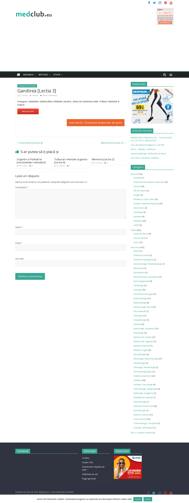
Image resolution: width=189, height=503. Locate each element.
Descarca (28, 74)
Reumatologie (140, 401)
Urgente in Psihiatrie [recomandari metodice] (31, 161)
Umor (136, 242)
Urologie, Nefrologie (143, 427)
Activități (137, 177)
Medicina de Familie (142, 337)
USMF (136, 225)
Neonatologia (140, 354)
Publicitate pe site (90, 474)
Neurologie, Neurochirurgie (146, 358)
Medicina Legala (141, 350)
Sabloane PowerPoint (143, 406)
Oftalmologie (139, 363)
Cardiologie (139, 285)
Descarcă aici (28, 111)
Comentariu (21, 187)
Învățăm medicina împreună (146, 203)
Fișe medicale (140, 311)
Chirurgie (137, 289)
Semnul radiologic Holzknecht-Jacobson (148, 153)
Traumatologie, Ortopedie (145, 423)
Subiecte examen (141, 414)
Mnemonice (139, 208)
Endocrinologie (140, 298)
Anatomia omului (141, 255)
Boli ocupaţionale (141, 281)
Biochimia (138, 268)
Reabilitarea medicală (143, 397)
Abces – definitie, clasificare (143, 149)
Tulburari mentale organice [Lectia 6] (70, 161)
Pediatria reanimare (142, 376)
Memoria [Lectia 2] (114, 142)
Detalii (147, 499)
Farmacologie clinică (143, 307)
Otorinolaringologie (142, 371)
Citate (56, 74)
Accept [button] (138, 499)
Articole (43, 74)
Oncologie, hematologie (144, 367)
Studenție (138, 220)
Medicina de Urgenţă (143, 341)
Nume (19, 227)
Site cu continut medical (141, 432)
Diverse (137, 186)
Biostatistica (139, 272)
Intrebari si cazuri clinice (144, 199)
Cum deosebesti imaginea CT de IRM (147, 145)
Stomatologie (140, 410)
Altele (136, 251)
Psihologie (138, 212)
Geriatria (137, 324)
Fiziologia (138, 315)
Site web (19, 258)
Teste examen (140, 419)
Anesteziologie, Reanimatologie (148, 264)
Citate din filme (140, 233)
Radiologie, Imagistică (143, 393)
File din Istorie (140, 190)
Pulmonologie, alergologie (145, 389)
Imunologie (139, 332)
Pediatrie (137, 380)
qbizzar (35, 95)
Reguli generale (89, 478)
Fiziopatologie (140, 320)
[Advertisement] (94, 50)
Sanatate (138, 216)
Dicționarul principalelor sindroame (149, 182)
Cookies (85, 458)
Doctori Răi (139, 238)
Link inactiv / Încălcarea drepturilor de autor (95, 122)
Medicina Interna (141, 345)
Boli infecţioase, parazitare (146, 276)
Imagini (137, 195)
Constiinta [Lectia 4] (29, 142)
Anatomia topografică (143, 259)
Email (18, 243)
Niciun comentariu (48, 95)
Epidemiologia (140, 302)
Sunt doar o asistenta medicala (145, 158)
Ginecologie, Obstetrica (144, 328)
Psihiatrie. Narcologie (27, 86)
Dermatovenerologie (143, 294)
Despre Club (87, 462)
